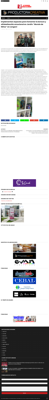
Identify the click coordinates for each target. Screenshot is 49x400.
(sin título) (4, 360)
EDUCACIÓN (9, 29)
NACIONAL (4, 342)
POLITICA (4, 348)
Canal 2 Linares (7, 191)
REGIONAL (4, 350)
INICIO (3, 18)
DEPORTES (4, 335)
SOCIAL (4, 355)
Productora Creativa (35, 398)
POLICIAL (4, 346)
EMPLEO (4, 340)
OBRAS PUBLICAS (6, 344)
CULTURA (4, 333)
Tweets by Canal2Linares (6, 200)
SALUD (4, 352)
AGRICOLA (4, 331)
